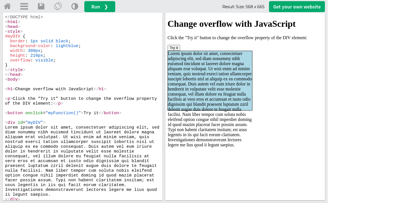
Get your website (297, 6)
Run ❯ (99, 6)
